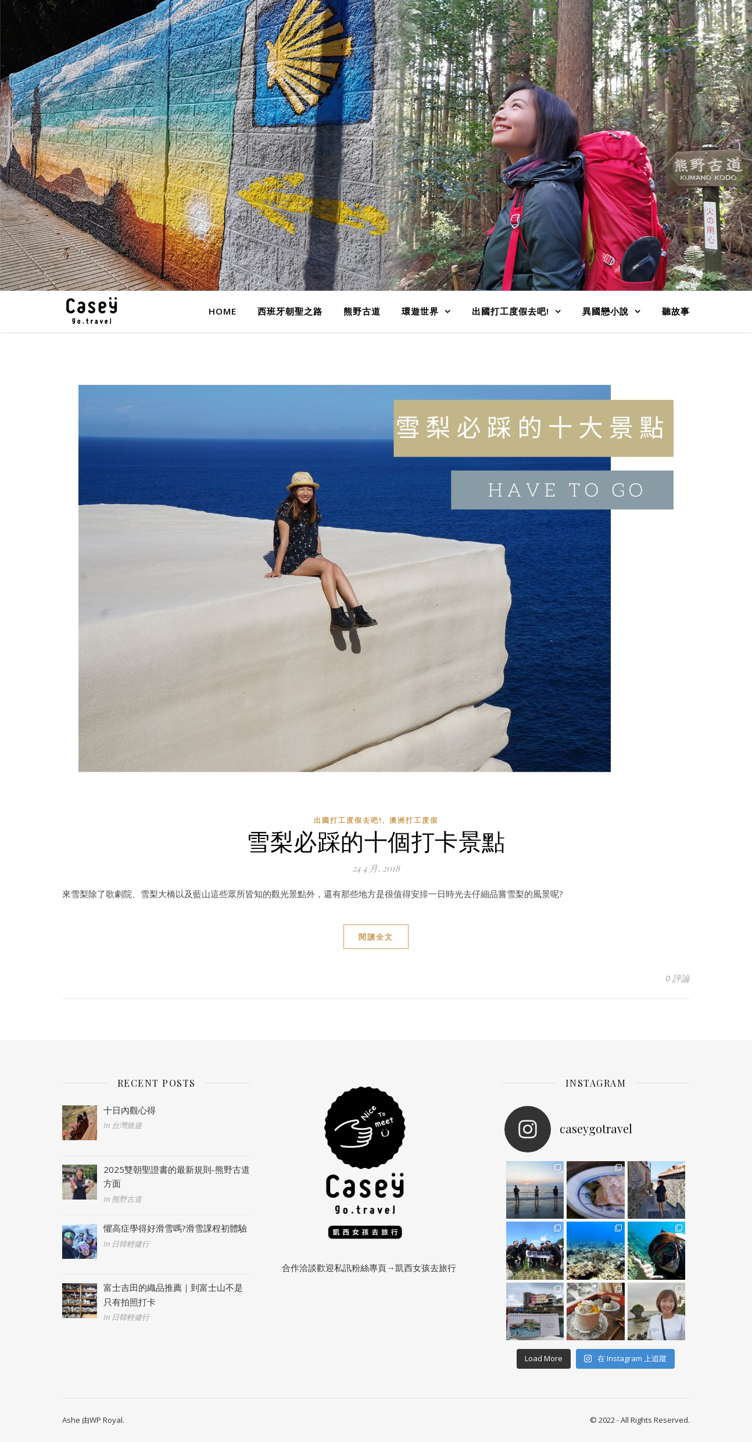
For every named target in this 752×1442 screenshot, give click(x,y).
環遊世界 (420, 311)
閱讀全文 (376, 936)
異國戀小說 (605, 311)
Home (223, 311)
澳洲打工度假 (413, 820)
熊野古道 (362, 311)
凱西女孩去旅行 (425, 1267)
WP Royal (106, 1420)
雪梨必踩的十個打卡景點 (376, 840)
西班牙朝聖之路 (290, 311)
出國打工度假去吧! (510, 311)
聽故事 (676, 311)
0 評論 (677, 978)
